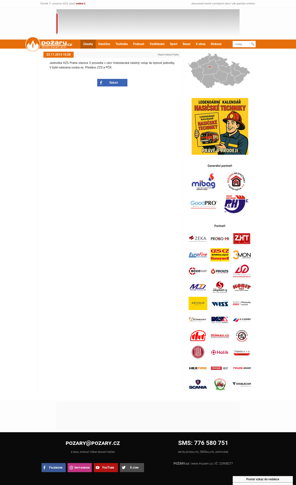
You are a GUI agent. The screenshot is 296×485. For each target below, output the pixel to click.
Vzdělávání (157, 44)
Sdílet (113, 82)
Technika (122, 44)
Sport (173, 44)
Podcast (138, 44)
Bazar (186, 44)
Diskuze (216, 44)
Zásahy (88, 44)
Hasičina (104, 44)
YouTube (108, 467)
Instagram (81, 467)
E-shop (201, 44)
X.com (134, 467)
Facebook (56, 467)
